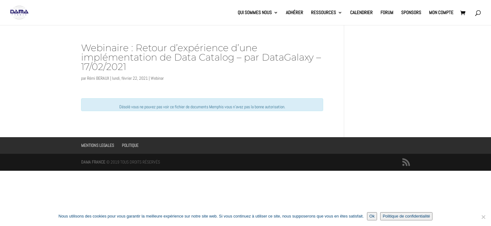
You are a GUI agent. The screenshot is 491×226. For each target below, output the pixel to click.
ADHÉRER (294, 12)
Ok (372, 216)
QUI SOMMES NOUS (255, 12)
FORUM (386, 12)
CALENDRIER (361, 12)
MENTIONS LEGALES (97, 145)
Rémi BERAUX (98, 78)
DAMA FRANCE (93, 162)
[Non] (483, 217)
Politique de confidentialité (406, 216)
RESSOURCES (323, 12)
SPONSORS (411, 12)
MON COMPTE (441, 12)
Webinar (157, 78)
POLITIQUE (130, 145)
